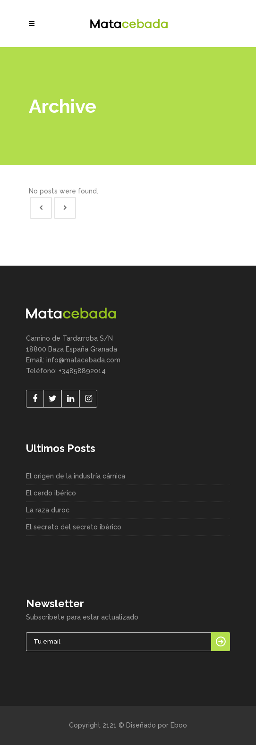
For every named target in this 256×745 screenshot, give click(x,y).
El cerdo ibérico (51, 493)
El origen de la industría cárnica (75, 476)
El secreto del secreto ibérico (73, 527)
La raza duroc (47, 510)
